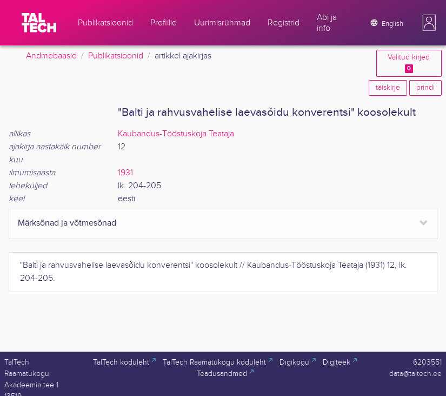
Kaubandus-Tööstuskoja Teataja (176, 134)
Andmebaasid (51, 56)
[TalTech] (39, 22)
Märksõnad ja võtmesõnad (67, 223)
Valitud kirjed (409, 63)
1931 (125, 173)
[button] (429, 22)
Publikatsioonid (115, 56)
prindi (425, 87)
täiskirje (388, 87)
